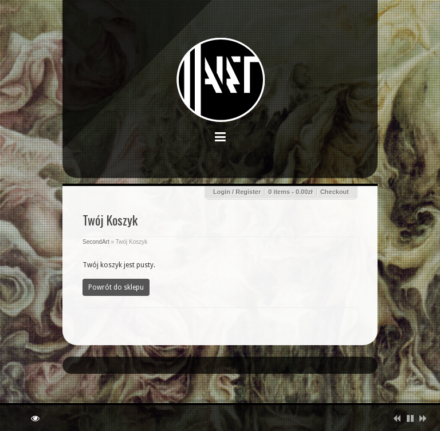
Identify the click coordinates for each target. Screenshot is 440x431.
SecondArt (95, 242)
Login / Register (237, 191)
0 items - (290, 191)
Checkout (334, 191)
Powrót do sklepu (116, 287)
